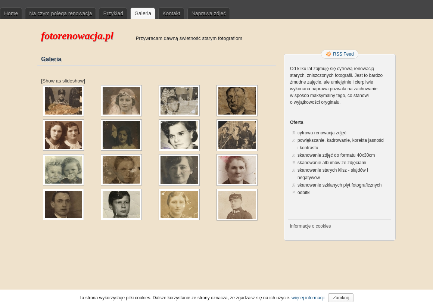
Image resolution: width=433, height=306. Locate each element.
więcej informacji (308, 297)
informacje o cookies (310, 226)
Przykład (113, 13)
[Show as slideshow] (63, 81)
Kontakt (171, 13)
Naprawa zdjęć (208, 13)
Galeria (142, 13)
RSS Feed (343, 54)
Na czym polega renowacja (60, 13)
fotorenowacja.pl (77, 35)
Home (11, 13)
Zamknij (341, 297)
